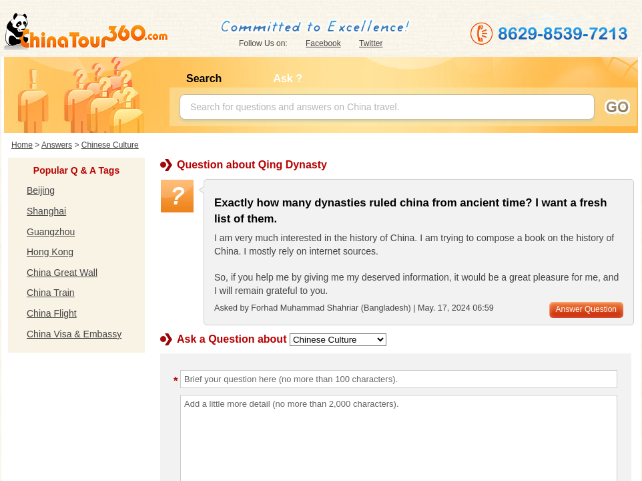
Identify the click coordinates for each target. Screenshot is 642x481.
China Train (51, 292)
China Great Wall (62, 272)
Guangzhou (51, 231)
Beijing (41, 190)
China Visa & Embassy (74, 334)
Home (22, 145)
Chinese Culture (110, 145)
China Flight (52, 313)
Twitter (370, 43)
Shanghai (46, 211)
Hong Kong (50, 252)
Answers (56, 145)
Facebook (323, 43)
